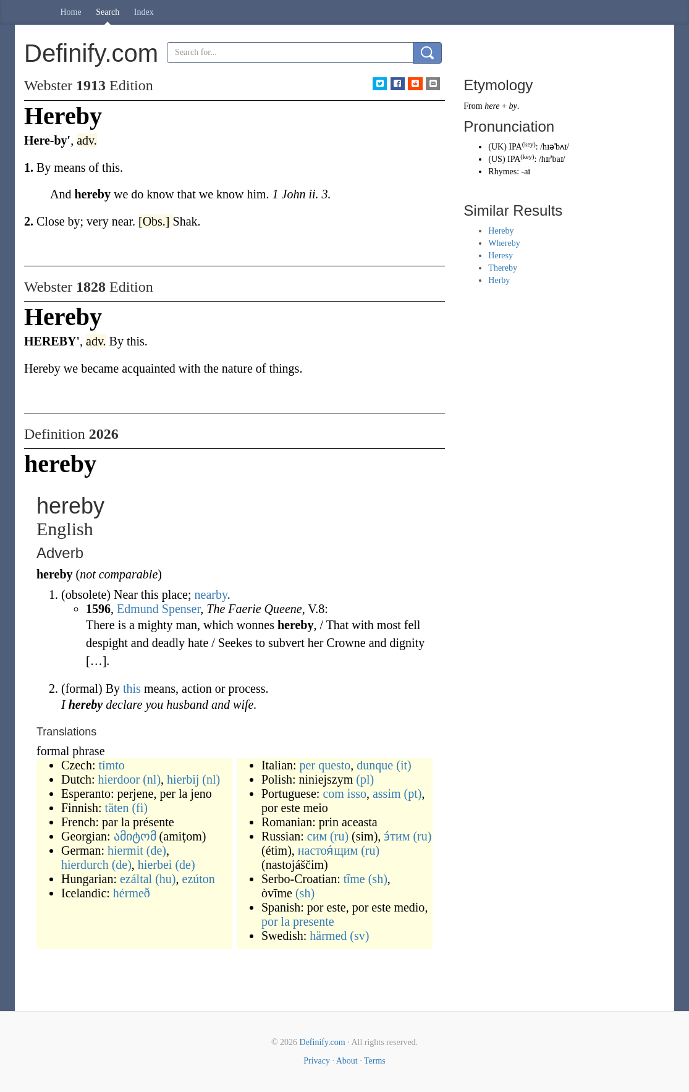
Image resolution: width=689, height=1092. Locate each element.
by (513, 106)
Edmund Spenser (158, 609)
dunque (375, 765)
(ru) (339, 836)
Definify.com (322, 1042)
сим (317, 836)
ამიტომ (135, 836)
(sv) (359, 935)
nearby (211, 594)
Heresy (500, 255)
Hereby (501, 230)
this (132, 688)
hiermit (125, 850)
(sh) (377, 879)
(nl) (152, 779)
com (333, 793)
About (347, 1060)
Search (107, 12)
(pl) (365, 779)
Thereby (502, 268)
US (496, 159)
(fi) (140, 808)
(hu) (165, 879)
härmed (328, 935)
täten (117, 808)
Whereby (504, 243)
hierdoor (119, 779)
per (308, 765)
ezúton (198, 879)
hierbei (155, 864)
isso (356, 793)
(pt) (413, 793)
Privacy (316, 1060)
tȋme (354, 879)
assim (387, 793)
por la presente (297, 921)
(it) (403, 765)
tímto (112, 765)
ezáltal (136, 879)
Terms (375, 1060)
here (491, 106)
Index (144, 12)
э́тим (397, 836)
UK (497, 146)
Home (71, 12)
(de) (156, 850)
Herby (499, 280)
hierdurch (85, 864)
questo (334, 765)
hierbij (183, 779)
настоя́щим (328, 850)
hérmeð (131, 893)
